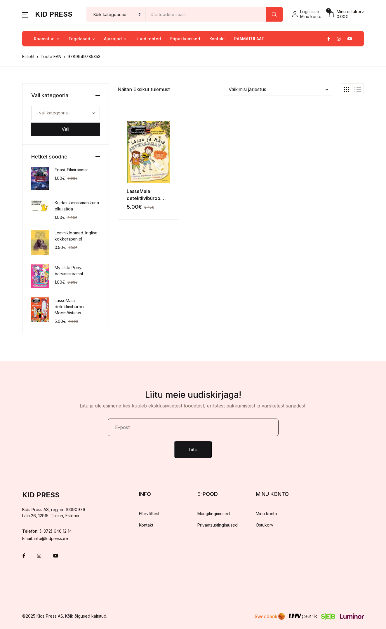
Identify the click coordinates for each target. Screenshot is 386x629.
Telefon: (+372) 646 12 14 (47, 531)
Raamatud (44, 38)
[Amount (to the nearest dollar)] (206, 14)
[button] (25, 14)
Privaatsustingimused (217, 524)
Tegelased (79, 38)
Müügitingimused (213, 513)
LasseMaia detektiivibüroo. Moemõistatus (70, 306)
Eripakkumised (185, 38)
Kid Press (53, 14)
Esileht (28, 56)
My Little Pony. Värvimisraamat (69, 270)
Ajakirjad (113, 38)
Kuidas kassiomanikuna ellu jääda (77, 205)
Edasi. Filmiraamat (71, 169)
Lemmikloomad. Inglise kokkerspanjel (76, 235)
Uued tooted (148, 38)
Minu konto (266, 513)
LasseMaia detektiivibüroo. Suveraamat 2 (144, 198)
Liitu (193, 449)
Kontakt (217, 38)
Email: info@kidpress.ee (45, 538)
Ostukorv (264, 524)
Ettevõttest (149, 513)
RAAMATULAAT (249, 38)
